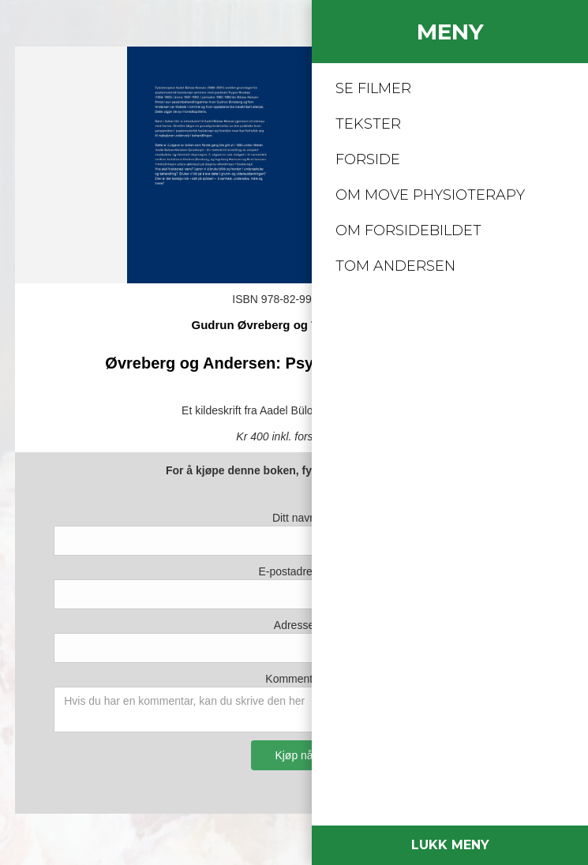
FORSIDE (367, 159)
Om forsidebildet (408, 230)
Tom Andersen (395, 266)
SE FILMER (373, 88)
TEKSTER (368, 124)
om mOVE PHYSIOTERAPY (430, 195)
